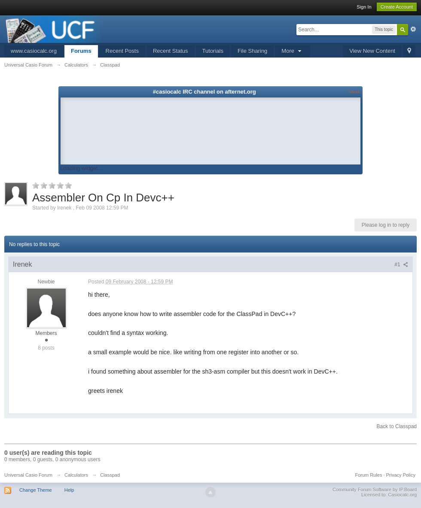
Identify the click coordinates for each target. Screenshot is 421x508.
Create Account (397, 6)
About (354, 91)
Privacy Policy (400, 475)
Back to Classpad (397, 426)
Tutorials (212, 51)
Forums (81, 51)
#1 (401, 265)
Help (69, 490)
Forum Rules (368, 475)
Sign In (364, 6)
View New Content (372, 51)
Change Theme (35, 490)
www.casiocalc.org (34, 51)
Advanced (413, 29)
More (292, 51)
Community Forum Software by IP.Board (375, 489)
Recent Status (170, 51)
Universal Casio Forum (28, 475)
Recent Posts (122, 51)
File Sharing (252, 51)
